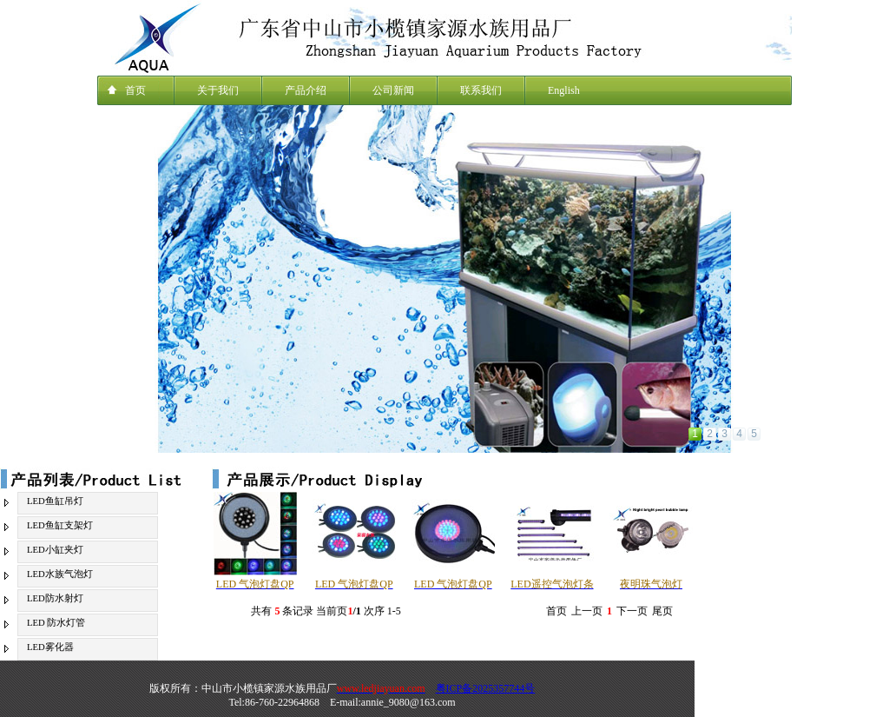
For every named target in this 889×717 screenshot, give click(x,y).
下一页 (632, 611)
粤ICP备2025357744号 (486, 688)
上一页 (587, 611)
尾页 (662, 611)
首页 (556, 611)
